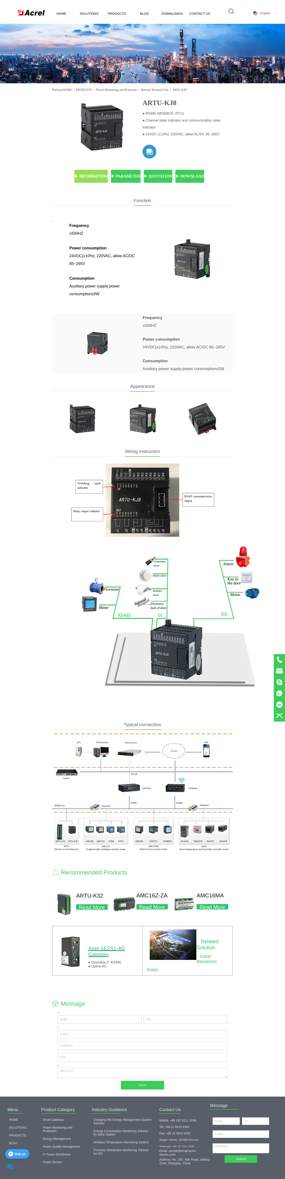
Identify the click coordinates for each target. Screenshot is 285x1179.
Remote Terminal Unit (154, 89)
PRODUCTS (117, 13)
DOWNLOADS (172, 13)
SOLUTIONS (89, 13)
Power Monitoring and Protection (116, 89)
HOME (61, 13)
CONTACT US (199, 13)
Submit (142, 1085)
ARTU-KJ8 (180, 89)
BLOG (144, 13)
